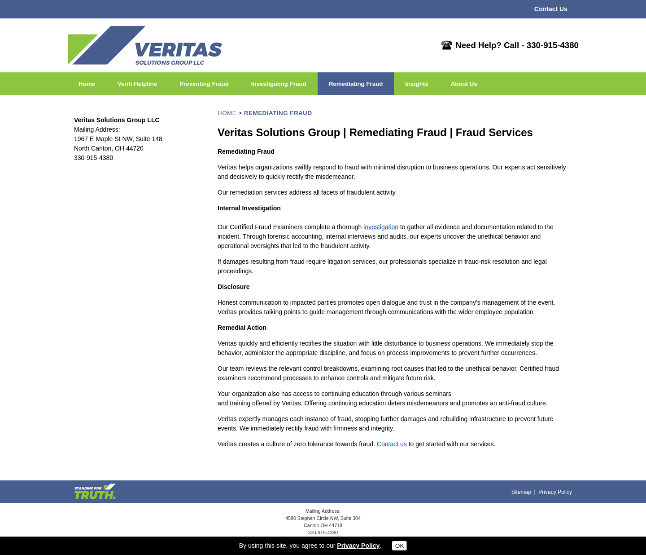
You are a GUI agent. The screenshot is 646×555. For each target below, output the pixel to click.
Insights (416, 83)
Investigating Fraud (278, 83)
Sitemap (521, 492)
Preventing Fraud (204, 83)
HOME (227, 113)
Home (87, 83)
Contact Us (550, 9)
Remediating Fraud (356, 83)
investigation (380, 227)
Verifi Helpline (137, 83)
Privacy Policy (555, 492)
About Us (464, 83)
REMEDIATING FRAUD (278, 113)
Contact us (392, 444)
